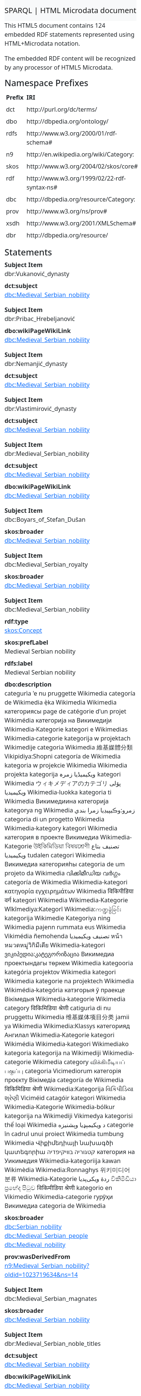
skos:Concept (23, 630)
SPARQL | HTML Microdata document (70, 10)
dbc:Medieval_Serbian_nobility (47, 295)
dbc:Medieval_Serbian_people (46, 1236)
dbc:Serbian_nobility (33, 1227)
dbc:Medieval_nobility (35, 1245)
